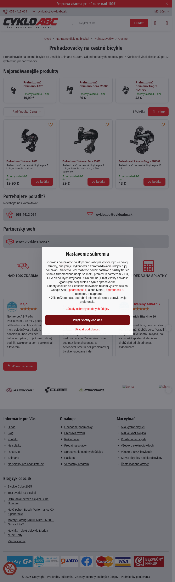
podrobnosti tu (78, 290)
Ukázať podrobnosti (87, 329)
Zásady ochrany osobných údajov (87, 308)
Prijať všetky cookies (87, 320)
